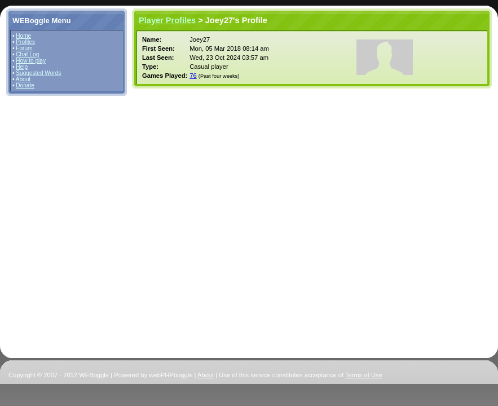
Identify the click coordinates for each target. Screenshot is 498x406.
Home (23, 36)
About (23, 79)
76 (192, 75)
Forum (24, 48)
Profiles (25, 42)
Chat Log (27, 54)
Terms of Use (363, 375)
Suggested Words (38, 73)
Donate (25, 85)
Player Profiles (167, 20)
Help (22, 67)
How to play (31, 61)
